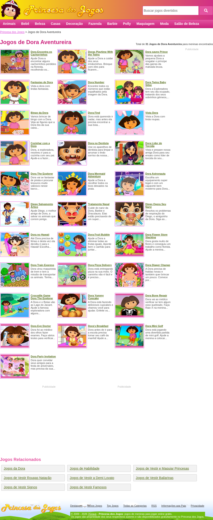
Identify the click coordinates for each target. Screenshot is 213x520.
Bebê (25, 24)
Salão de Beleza (186, 24)
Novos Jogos (94, 505)
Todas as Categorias (135, 505)
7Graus (92, 514)
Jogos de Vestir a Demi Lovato (92, 478)
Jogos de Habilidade (84, 468)
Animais (9, 24)
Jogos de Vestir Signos (20, 487)
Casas (55, 24)
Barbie (112, 24)
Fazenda (95, 24)
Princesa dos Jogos (54, 10)
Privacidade (197, 505)
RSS (154, 505)
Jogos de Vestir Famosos (88, 487)
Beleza (40, 24)
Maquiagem (145, 24)
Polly (127, 24)
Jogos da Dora (14, 468)
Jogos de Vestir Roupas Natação (27, 478)
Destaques (76, 505)
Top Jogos (112, 505)
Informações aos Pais (173, 505)
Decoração (74, 24)
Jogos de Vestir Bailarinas (154, 478)
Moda (164, 24)
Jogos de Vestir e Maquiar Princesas (162, 468)
